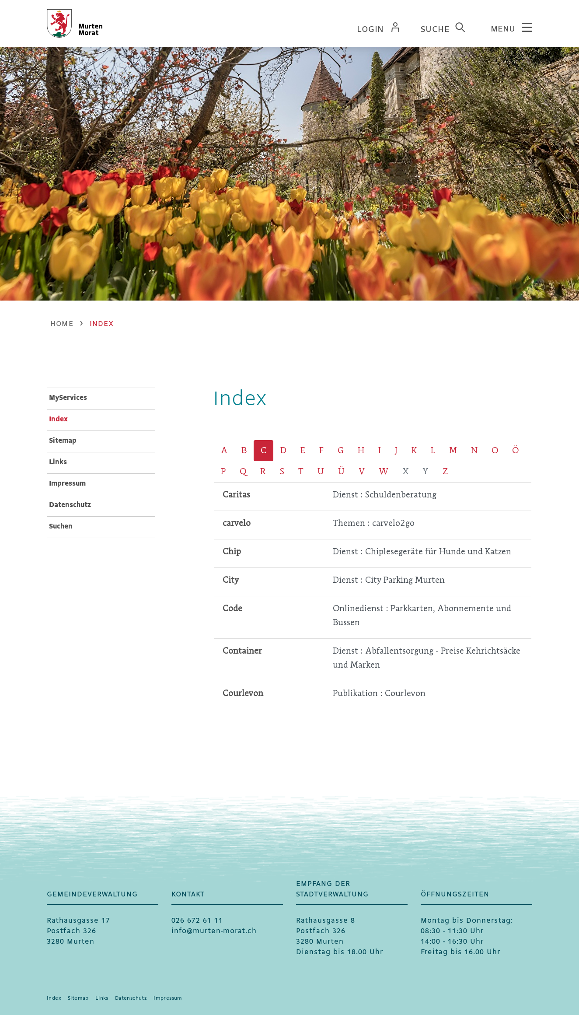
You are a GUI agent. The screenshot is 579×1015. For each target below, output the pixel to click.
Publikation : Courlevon (379, 693)
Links (58, 462)
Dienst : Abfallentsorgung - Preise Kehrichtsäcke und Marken (426, 658)
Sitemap (63, 440)
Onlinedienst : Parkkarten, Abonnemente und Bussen (422, 615)
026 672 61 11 (197, 920)
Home (61, 324)
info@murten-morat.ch (214, 931)
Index (80, 418)
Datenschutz (70, 505)
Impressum (67, 483)
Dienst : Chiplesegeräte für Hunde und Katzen (422, 551)
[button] (101, 324)
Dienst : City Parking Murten (389, 580)
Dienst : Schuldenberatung (384, 495)
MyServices (68, 398)
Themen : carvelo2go (374, 523)
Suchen (61, 526)
